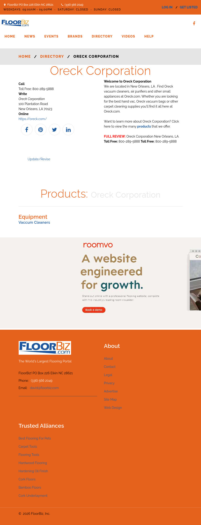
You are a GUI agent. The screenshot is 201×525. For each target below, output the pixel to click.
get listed (189, 7)
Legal (108, 375)
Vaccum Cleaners (34, 222)
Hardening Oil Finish (33, 471)
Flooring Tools (29, 455)
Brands (75, 36)
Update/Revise (39, 159)
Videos (128, 36)
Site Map (110, 399)
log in (167, 7)
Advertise (111, 391)
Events (51, 36)
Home (10, 36)
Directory (102, 36)
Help (149, 36)
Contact (110, 367)
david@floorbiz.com (44, 388)
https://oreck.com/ (33, 119)
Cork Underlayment (33, 495)
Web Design (113, 407)
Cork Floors (27, 479)
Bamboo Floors (30, 487)
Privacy (109, 383)
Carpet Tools (28, 446)
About (108, 358)
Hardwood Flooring (33, 463)
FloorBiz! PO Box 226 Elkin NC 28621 (30, 4)
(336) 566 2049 (74, 4)
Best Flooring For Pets (35, 438)
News (29, 36)
